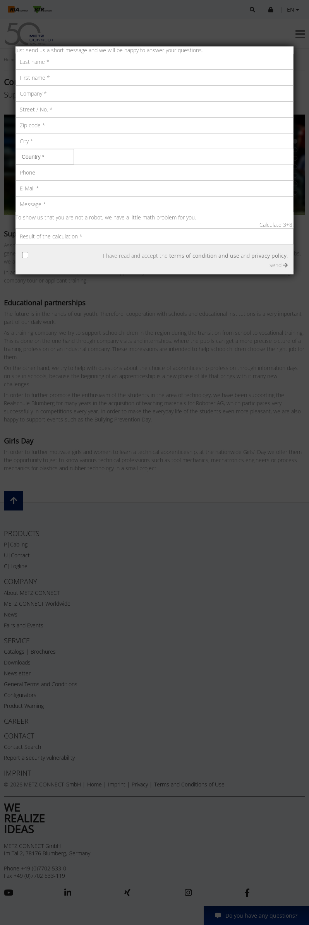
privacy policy (269, 255)
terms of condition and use (204, 255)
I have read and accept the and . (195, 255)
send (279, 265)
